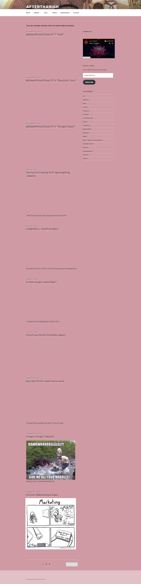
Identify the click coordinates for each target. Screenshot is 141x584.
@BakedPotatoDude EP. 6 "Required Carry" (51, 80)
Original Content (88, 144)
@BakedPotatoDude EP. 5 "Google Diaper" (50, 126)
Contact (76, 13)
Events (85, 107)
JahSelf (37, 13)
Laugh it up (86, 125)
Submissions (65, 13)
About (54, 13)
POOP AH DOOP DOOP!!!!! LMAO (45, 335)
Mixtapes (86, 133)
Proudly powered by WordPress (36, 579)
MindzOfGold (87, 129)
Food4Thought (88, 118)
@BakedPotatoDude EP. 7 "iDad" (45, 34)
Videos (85, 158)
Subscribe (89, 82)
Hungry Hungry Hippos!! (40, 436)
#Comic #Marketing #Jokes (42, 494)
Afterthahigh (42, 7)
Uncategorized (88, 151)
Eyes (46, 13)
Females (86, 114)
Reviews (86, 147)
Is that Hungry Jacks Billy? (41, 282)
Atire (84, 103)
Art (84, 96)
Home (28, 13)
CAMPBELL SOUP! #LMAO (42, 229)
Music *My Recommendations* (93, 140)
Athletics (86, 100)
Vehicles (86, 155)
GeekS (85, 122)
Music (85, 136)
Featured (86, 111)
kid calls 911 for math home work (45, 381)
